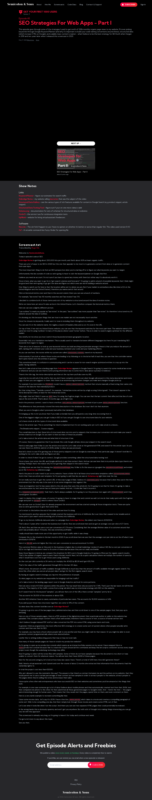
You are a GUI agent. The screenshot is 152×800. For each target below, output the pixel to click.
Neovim (22, 227)
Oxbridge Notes (26, 199)
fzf (20, 230)
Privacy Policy (76, 784)
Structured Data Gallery (29, 202)
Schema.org (24, 211)
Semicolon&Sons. (37, 253)
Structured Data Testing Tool (31, 208)
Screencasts (59, 4)
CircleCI (22, 214)
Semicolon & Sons (20, 4)
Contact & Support (94, 4)
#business (30, 40)
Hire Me (48, 4)
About (39, 4)
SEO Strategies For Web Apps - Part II (72, 172)
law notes (54, 199)
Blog (81, 4)
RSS (76, 780)
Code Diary (72, 4)
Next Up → (76, 143)
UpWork (22, 217)
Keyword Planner (26, 196)
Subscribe (128, 4)
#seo (37, 40)
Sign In (143, 4)
